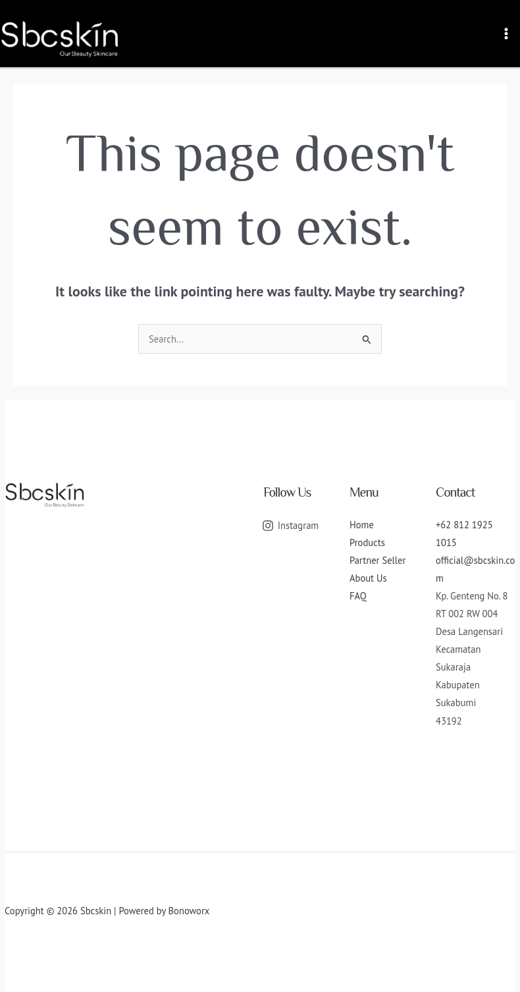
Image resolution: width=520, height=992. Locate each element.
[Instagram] (290, 526)
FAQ (358, 596)
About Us (368, 578)
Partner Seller (377, 560)
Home (362, 524)
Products (367, 542)
